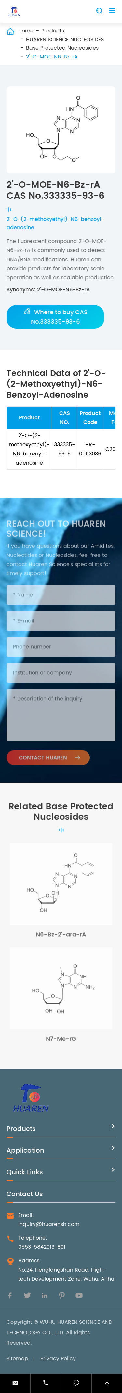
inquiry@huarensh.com (48, 1224)
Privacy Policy (58, 1358)
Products (52, 31)
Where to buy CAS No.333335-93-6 (55, 316)
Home (26, 31)
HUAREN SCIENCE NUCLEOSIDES (65, 39)
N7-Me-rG (61, 1040)
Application (25, 1150)
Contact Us (25, 1194)
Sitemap (17, 1358)
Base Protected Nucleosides (62, 48)
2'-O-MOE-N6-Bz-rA (52, 57)
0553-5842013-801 (41, 1247)
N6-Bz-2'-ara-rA (61, 936)
